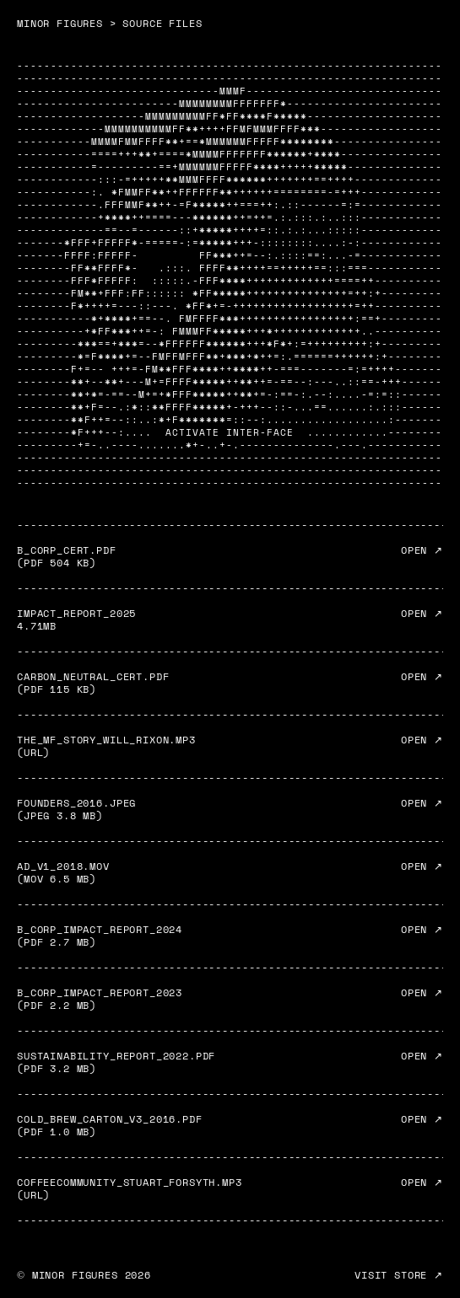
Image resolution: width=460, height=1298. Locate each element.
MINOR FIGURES (60, 23)
